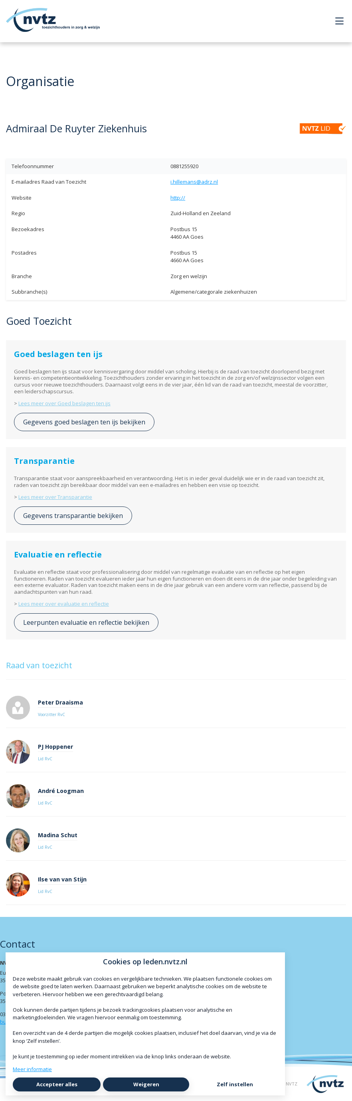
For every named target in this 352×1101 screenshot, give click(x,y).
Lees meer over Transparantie (55, 496)
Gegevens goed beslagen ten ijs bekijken (84, 422)
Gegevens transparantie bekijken (73, 515)
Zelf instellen (235, 1084)
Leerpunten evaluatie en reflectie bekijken (86, 622)
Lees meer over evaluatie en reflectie (63, 603)
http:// (177, 197)
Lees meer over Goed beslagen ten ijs (64, 403)
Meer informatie (32, 1069)
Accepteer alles (56, 1084)
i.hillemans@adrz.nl (194, 181)
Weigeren (146, 1084)
